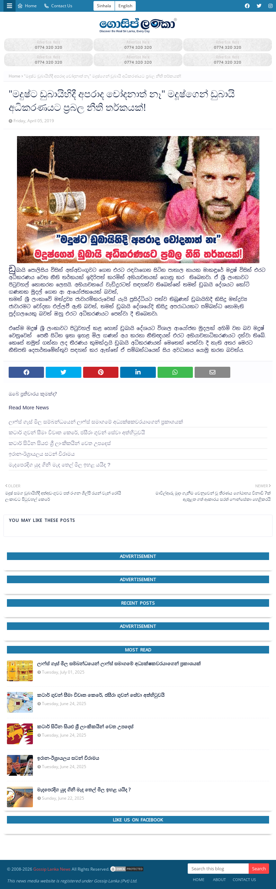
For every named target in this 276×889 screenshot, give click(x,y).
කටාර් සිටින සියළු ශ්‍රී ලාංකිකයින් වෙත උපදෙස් (60, 443)
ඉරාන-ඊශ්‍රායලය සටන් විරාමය (42, 454)
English (125, 6)
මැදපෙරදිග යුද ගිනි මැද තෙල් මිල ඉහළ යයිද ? (59, 465)
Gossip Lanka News (52, 869)
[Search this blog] (218, 868)
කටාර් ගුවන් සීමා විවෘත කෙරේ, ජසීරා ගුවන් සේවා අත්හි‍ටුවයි (77, 432)
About (219, 879)
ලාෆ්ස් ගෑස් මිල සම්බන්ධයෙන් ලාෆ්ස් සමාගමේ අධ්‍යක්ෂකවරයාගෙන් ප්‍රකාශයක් (96, 422)
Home (27, 6)
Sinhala (104, 6)
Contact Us (58, 6)
